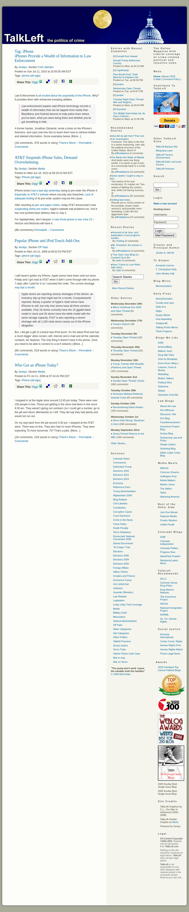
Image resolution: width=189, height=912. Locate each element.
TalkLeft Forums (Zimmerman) (164, 156)
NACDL (164, 603)
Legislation (119, 600)
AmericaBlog (165, 347)
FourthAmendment (170, 422)
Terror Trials (119, 649)
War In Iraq (119, 657)
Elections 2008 (121, 559)
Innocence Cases (122, 580)
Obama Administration (125, 621)
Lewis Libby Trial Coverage (127, 604)
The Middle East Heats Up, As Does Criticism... (129, 115)
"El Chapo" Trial (121, 547)
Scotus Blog (166, 433)
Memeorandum (164, 286)
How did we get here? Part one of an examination (127, 137)
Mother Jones (167, 484)
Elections (118, 551)
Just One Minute (169, 512)
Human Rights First (170, 645)
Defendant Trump (122, 466)
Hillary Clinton (120, 571)
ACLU (163, 578)
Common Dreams (169, 472)
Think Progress (164, 331)
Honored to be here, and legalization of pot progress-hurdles (125, 235)
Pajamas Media (168, 516)
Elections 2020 (121, 563)
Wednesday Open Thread (127, 88)
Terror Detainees (122, 532)
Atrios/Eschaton (164, 298)
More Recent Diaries (123, 288)
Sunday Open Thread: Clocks (128, 380)
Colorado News (121, 458)
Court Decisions (121, 515)
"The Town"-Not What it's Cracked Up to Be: (125, 256)
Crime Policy (120, 524)
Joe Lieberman (121, 584)
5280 (160, 342)
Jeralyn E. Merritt (165, 252)
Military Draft (120, 612)
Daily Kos (161, 306)
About (165, 76)
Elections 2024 (121, 479)
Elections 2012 (121, 475)
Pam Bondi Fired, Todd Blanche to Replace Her (125, 76)
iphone (26, 75)
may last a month (25, 287)
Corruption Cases (122, 511)
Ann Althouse (167, 410)
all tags (35, 75)
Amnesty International (166, 635)
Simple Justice (168, 444)
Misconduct (119, 617)
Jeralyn (22, 67)
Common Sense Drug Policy (168, 584)
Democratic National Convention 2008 (124, 537)
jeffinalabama (122, 153)
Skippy (161, 390)
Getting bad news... (121, 199)
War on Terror (120, 662)
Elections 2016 (121, 471)
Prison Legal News (170, 653)
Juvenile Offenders (123, 592)
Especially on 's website (32, 194)
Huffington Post (168, 476)
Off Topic (43, 247)
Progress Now (167, 552)
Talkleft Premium (122, 641)
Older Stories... (119, 443)
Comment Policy (171, 79)
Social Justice (120, 645)
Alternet (164, 468)
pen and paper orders (47, 205)
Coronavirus (119, 462)
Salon (163, 492)
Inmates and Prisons (124, 576)
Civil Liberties (45, 67)
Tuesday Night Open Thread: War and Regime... (128, 100)
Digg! (35, 82)
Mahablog (163, 374)
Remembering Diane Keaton (128, 407)
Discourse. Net (168, 414)
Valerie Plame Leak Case (126, 653)
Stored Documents (123, 543)
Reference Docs (121, 487)
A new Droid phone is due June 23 (72, 219)
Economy (118, 483)
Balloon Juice (165, 351)
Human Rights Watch (171, 649)
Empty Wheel (163, 315)
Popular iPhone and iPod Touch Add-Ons (47, 241)
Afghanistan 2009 (122, 495)
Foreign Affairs (121, 567)
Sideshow (163, 386)
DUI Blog (165, 418)
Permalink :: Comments (49, 230)
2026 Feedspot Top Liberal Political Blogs (169, 668)
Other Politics (120, 637)
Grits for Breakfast (167, 359)
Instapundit (162, 323)
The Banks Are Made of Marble (127, 157)
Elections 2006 (121, 555)
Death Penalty (120, 528)
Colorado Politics (169, 548)
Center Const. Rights (171, 641)
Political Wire (165, 382)
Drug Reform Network (167, 591)
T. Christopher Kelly (166, 269)
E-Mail (157, 79)
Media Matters (167, 480)
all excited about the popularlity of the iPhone (64, 95)
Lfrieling (120, 241)
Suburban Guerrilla (168, 394)
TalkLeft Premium (165, 168)
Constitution (119, 507)
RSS (172, 76)
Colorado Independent (166, 542)
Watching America (169, 496)
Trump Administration (124, 491)
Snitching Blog (167, 448)
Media (41, 168)
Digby (159, 311)
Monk (175, 822)
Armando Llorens (165, 265)
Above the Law (168, 406)
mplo (118, 260)
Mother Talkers (166, 378)
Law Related (119, 596)
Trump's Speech (121, 324)
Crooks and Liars (165, 303)
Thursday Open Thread (125, 350)
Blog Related (120, 499)
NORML (164, 614)
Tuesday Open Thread (124, 337)
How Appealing (164, 319)
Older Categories (122, 629)
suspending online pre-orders (32, 208)
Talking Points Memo (167, 327)
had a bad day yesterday (46, 190)
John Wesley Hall (165, 273)
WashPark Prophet (170, 556)
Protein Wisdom (168, 520)
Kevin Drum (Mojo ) (168, 363)
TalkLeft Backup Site (167, 146)
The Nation (166, 488)
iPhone (26, 177)
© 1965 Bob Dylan (120, 674)
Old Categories (121, 633)
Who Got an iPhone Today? (36, 365)
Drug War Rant (166, 355)
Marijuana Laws (164, 150)
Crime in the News (123, 520)
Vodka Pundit (167, 524)
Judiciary (117, 588)
